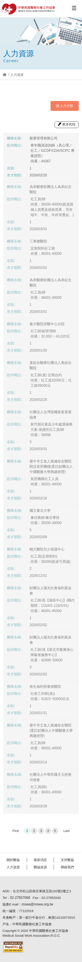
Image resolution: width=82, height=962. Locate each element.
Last (66, 832)
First (15, 832)
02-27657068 (19, 898)
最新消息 (38, 860)
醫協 (28, 9)
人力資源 (11, 867)
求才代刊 (66, 124)
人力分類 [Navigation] (64, 105)
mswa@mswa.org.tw (36, 904)
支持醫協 (66, 860)
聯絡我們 (66, 867)
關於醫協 (11, 860)
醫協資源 (38, 867)
